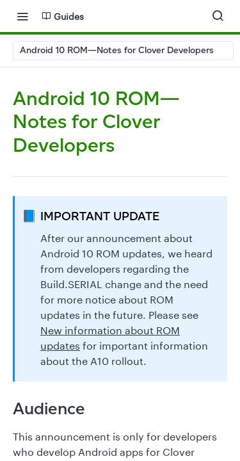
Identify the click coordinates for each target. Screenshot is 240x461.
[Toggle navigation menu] (22, 16)
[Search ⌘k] (217, 16)
